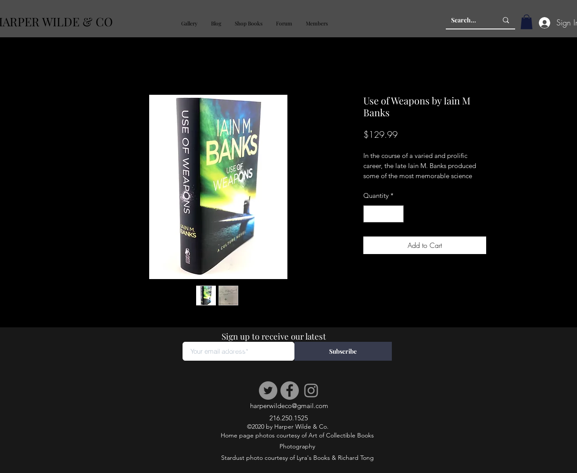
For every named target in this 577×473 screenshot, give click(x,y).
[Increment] (396, 214)
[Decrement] (370, 214)
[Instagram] (311, 390)
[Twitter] (268, 390)
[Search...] (467, 20)
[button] (189, 23)
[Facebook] (289, 390)
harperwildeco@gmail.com (289, 405)
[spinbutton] (383, 214)
